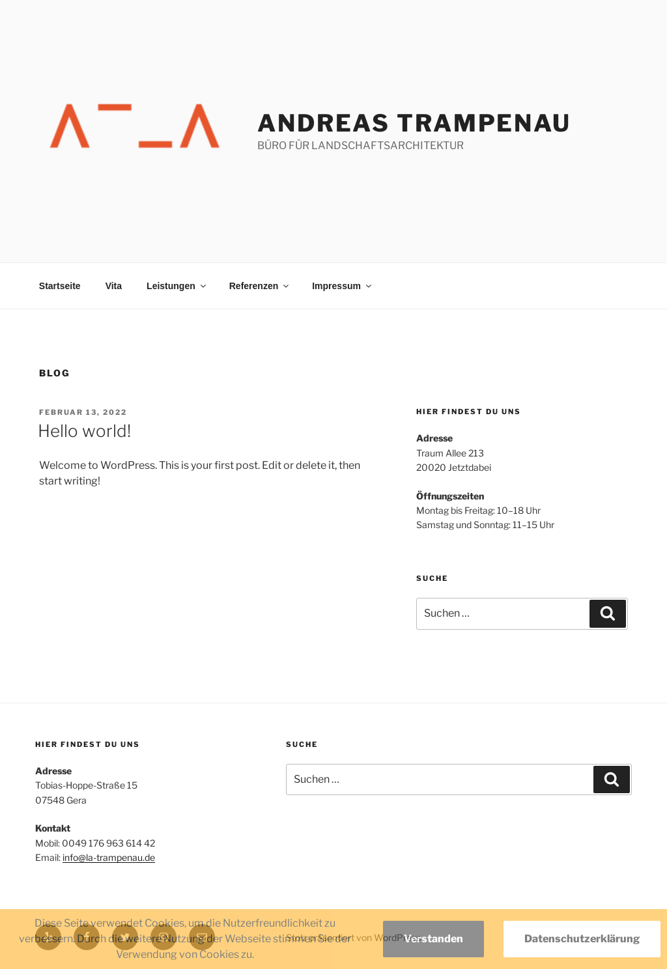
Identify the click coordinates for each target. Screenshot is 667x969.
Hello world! (84, 431)
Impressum (342, 286)
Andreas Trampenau (414, 123)
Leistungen (177, 286)
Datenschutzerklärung (582, 939)
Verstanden (433, 939)
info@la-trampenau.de (109, 857)
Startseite (60, 286)
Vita (114, 286)
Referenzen (260, 286)
